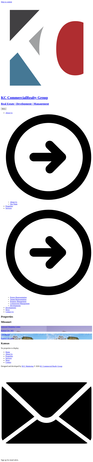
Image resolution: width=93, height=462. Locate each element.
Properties (9, 206)
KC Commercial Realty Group (51, 366)
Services (8, 358)
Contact (8, 362)
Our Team (13, 204)
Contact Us (9, 312)
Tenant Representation (18, 299)
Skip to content (6, 2)
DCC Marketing (27, 366)
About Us (13, 202)
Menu (4, 109)
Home (7, 352)
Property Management (18, 301)
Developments (15, 306)
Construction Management (19, 304)
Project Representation (18, 297)
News (7, 310)
